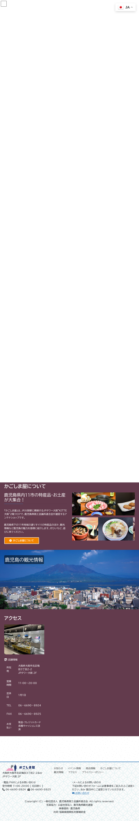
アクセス (72, 772)
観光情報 (58, 772)
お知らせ (58, 768)
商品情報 (90, 768)
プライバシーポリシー (93, 772)
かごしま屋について (23, 540)
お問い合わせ (80, 793)
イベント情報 (74, 768)
